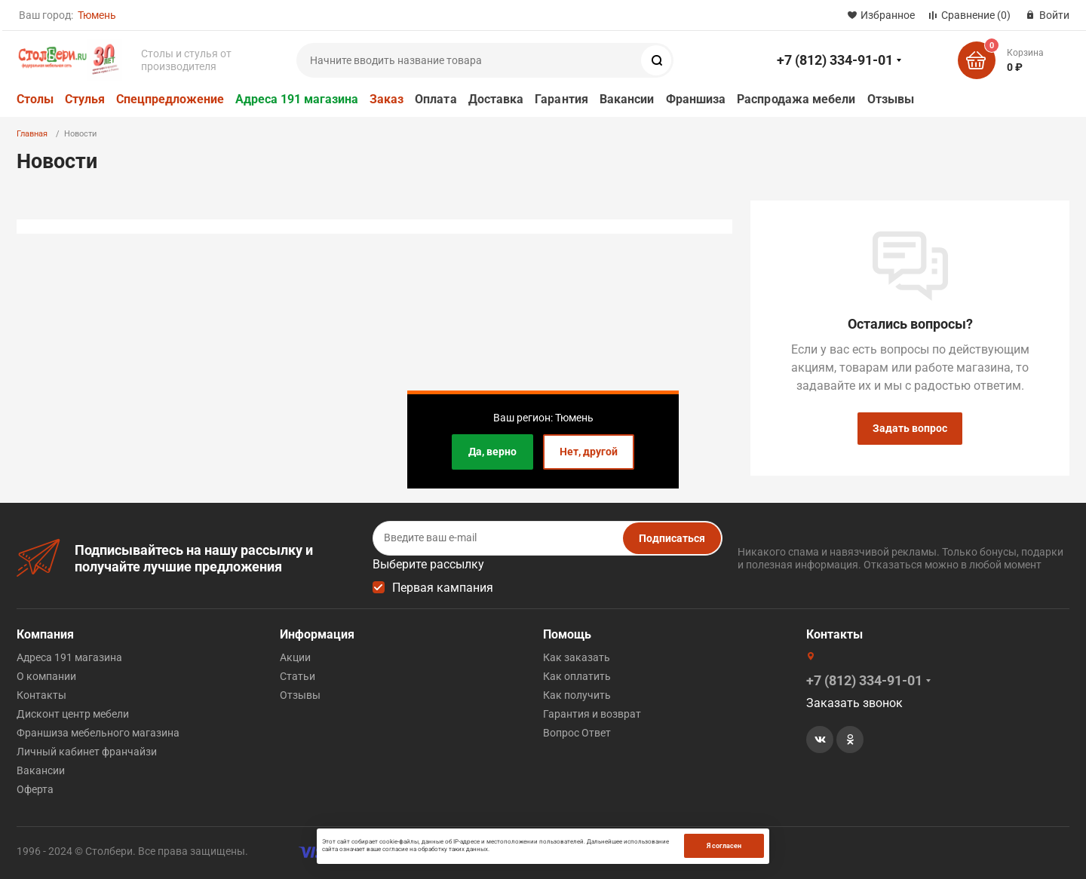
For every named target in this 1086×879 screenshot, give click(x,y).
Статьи (297, 676)
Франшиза (696, 99)
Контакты (41, 695)
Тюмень (97, 15)
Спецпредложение (170, 99)
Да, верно (492, 452)
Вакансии (627, 99)
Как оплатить (577, 676)
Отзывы (890, 99)
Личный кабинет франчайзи (87, 752)
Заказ (386, 99)
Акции (295, 657)
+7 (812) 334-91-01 (835, 60)
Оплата (435, 99)
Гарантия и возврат (592, 714)
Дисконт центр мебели (73, 714)
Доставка (496, 99)
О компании (46, 676)
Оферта (35, 789)
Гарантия (561, 99)
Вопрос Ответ (577, 733)
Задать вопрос (910, 428)
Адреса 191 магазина (296, 99)
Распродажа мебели (796, 99)
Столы (35, 99)
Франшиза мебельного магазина (98, 733)
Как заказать (576, 657)
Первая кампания (442, 587)
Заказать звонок (854, 703)
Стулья (85, 99)
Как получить (577, 695)
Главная (32, 134)
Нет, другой (589, 452)
